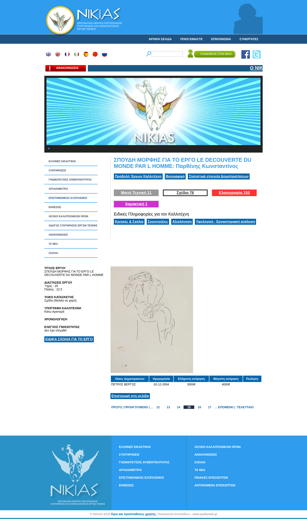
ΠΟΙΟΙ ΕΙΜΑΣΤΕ (191, 39)
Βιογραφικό (175, 176)
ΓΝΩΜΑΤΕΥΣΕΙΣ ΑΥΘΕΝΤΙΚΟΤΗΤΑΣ (70, 179)
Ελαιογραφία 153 (234, 193)
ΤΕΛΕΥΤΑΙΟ (245, 407)
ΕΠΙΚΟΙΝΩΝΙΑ (221, 39)
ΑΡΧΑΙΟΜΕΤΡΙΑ (58, 188)
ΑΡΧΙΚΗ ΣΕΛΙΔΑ (160, 39)
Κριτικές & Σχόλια (129, 221)
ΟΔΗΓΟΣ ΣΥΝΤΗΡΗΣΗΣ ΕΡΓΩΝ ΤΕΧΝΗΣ (73, 225)
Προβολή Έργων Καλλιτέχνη (138, 176)
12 (158, 407)
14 (178, 407)
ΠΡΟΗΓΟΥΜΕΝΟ (136, 407)
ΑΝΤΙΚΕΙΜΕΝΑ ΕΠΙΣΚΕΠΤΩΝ (214, 485)
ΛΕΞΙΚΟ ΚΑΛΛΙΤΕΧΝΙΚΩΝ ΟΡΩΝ (68, 216)
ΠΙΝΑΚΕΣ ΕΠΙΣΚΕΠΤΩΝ (211, 477)
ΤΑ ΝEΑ (53, 243)
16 (199, 407)
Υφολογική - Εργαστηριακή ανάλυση (225, 221)
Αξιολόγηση (182, 221)
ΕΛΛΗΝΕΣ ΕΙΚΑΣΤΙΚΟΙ (62, 161)
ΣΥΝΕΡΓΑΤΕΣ (248, 39)
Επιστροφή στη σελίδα (130, 396)
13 (168, 407)
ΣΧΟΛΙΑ (53, 253)
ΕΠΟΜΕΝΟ (225, 407)
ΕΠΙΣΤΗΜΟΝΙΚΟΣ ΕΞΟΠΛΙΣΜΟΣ (68, 198)
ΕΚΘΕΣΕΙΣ (55, 207)
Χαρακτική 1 (136, 204)
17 (209, 407)
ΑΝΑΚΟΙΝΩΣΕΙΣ (58, 234)
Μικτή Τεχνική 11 (136, 193)
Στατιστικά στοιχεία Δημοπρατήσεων (219, 176)
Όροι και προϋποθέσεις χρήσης (133, 514)
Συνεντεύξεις (158, 221)
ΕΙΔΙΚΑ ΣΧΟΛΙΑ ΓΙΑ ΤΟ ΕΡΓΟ (69, 339)
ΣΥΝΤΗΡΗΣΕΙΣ (57, 170)
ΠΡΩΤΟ (116, 407)
